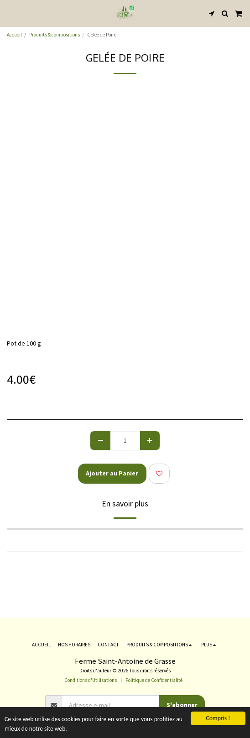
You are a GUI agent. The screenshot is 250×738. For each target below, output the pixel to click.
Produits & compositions (54, 34)
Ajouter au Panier (112, 473)
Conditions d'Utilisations (90, 680)
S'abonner (182, 705)
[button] (10, 13)
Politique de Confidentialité (153, 680)
